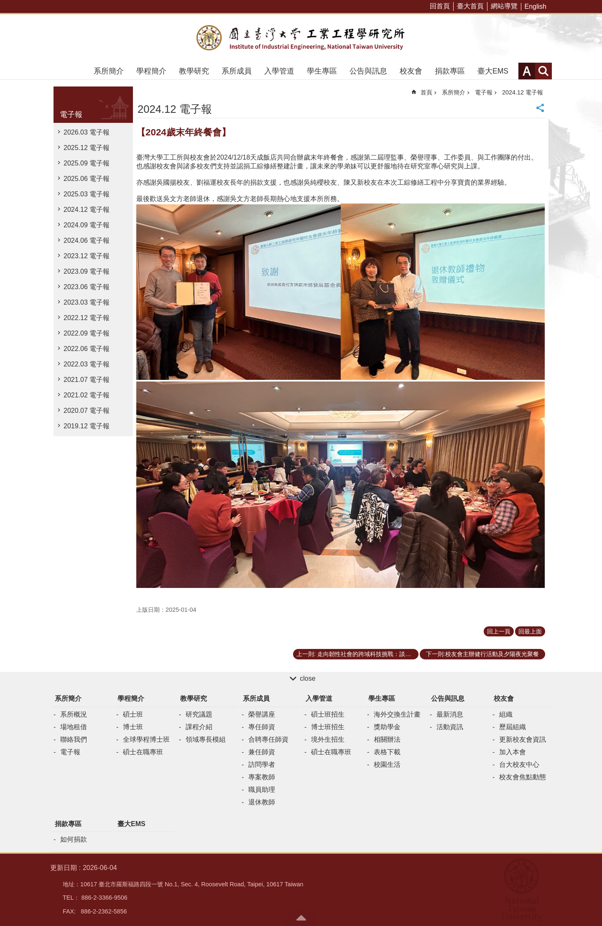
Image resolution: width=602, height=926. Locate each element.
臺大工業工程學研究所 (301, 38)
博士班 (133, 726)
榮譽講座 (261, 714)
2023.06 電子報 (87, 286)
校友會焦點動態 (522, 777)
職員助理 (261, 789)
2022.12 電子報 (87, 317)
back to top (301, 917)
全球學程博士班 (146, 739)
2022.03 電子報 (87, 364)
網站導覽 (504, 6)
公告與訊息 (368, 71)
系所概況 (73, 714)
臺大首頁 (470, 6)
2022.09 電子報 (87, 333)
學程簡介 (151, 71)
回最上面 (530, 631)
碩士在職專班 (143, 752)
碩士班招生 (327, 714)
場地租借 (73, 726)
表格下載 (387, 752)
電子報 (71, 114)
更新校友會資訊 (522, 739)
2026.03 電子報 (87, 132)
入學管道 (279, 71)
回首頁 (440, 6)
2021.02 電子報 (87, 395)
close (307, 678)
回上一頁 (498, 631)
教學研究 (194, 71)
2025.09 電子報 (87, 163)
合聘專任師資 (268, 739)
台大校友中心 (519, 764)
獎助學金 (387, 726)
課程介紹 (199, 726)
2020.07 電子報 (87, 410)
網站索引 (543, 71)
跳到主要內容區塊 (4, 4)
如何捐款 (73, 839)
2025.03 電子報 (87, 194)
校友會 (411, 71)
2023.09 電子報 (87, 271)
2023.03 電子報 (87, 302)
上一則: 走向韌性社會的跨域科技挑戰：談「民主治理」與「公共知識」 (357, 654)
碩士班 (133, 714)
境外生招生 (327, 739)
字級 (526, 71)
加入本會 (512, 752)
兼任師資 (261, 752)
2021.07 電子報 (87, 379)
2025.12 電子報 (87, 147)
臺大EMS (492, 71)
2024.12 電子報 (87, 209)
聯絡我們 (73, 739)
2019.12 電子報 (87, 426)
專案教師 (261, 777)
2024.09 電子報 (87, 225)
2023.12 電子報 (87, 255)
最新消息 (449, 714)
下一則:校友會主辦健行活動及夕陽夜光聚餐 (482, 654)
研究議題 (199, 714)
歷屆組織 (512, 726)
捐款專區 (450, 71)
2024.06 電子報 (87, 240)
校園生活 (387, 764)
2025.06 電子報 (87, 178)
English (535, 6)
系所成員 (237, 71)
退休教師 (261, 802)
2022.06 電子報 (87, 348)
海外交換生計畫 (397, 714)
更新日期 (63, 867)
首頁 (426, 92)
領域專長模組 (206, 739)
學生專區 (322, 71)
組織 (506, 714)
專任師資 (261, 726)
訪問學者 (261, 764)
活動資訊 (449, 726)
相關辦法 (387, 739)
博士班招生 (327, 726)
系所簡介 (109, 71)
